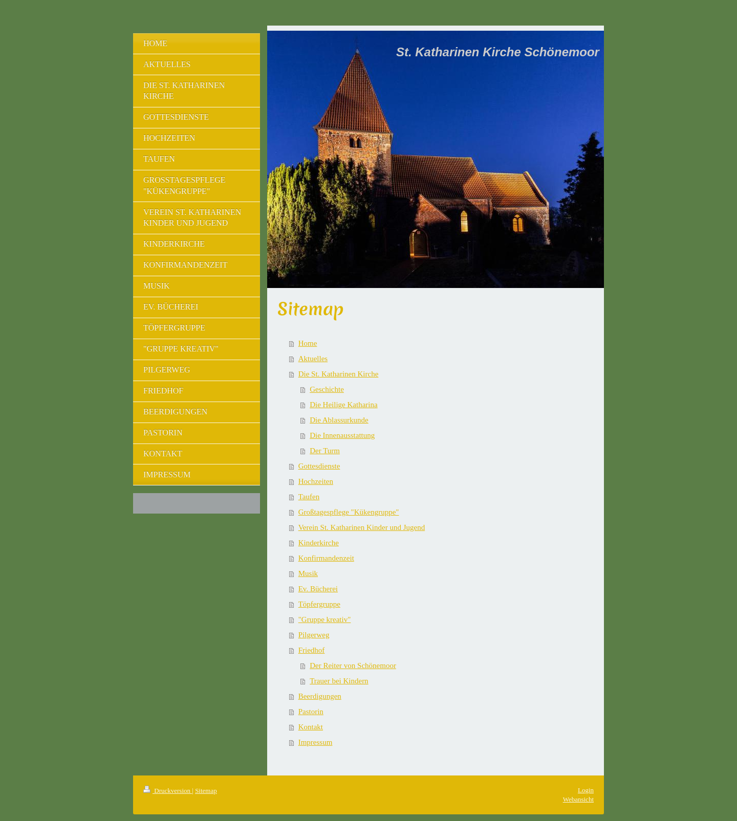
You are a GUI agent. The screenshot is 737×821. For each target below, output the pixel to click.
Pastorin (310, 711)
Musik (308, 573)
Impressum (315, 742)
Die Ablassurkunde (339, 420)
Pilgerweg (314, 635)
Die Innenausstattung (342, 435)
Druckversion (167, 790)
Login (586, 790)
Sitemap (206, 790)
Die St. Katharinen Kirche (338, 374)
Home (307, 343)
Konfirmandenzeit (326, 558)
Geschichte (327, 389)
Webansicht (578, 799)
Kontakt (310, 727)
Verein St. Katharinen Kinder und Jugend (361, 527)
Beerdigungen (319, 696)
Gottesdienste (319, 466)
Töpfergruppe (319, 604)
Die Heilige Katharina (343, 405)
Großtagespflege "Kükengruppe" (348, 512)
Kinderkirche (318, 543)
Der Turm (325, 451)
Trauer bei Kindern (339, 681)
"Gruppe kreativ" (324, 619)
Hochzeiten (315, 481)
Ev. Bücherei (318, 589)
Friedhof (311, 650)
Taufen (308, 497)
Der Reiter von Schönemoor (353, 665)
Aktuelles (313, 358)
